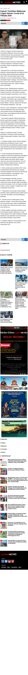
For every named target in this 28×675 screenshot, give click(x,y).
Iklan (20, 567)
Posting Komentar (5, 250)
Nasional (5, 8)
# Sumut (2, 452)
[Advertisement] (14, 232)
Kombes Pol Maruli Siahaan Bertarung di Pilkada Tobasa (16, 469)
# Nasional (3, 446)
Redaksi (3, 567)
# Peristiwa (3, 449)
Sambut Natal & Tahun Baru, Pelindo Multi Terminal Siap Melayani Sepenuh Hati (21, 285)
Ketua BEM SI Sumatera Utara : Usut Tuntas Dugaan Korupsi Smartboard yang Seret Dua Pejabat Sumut (17, 506)
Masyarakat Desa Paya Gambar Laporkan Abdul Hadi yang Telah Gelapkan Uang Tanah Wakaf (17, 461)
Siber (8, 567)
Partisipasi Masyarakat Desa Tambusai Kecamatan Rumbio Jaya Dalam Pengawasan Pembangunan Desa (16, 533)
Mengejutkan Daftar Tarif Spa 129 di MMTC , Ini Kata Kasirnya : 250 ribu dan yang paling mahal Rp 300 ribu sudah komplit (17, 479)
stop (8, 20)
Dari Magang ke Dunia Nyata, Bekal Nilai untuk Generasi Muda (6, 321)
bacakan (3, 20)
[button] (26, 0)
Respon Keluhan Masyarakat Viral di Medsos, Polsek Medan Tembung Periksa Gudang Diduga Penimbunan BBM (20, 304)
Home (1, 8)
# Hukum (2, 443)
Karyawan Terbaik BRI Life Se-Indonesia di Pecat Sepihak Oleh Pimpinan (17, 524)
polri (9, 8)
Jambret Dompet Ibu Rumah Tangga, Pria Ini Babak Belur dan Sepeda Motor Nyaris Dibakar (17, 488)
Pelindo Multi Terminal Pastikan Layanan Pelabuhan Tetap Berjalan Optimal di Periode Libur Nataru (6, 270)
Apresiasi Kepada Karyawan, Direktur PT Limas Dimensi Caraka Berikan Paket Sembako (17, 497)
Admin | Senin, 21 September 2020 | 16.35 (8, 18)
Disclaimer (14, 567)
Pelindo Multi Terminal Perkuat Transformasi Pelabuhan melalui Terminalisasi (17, 542)
